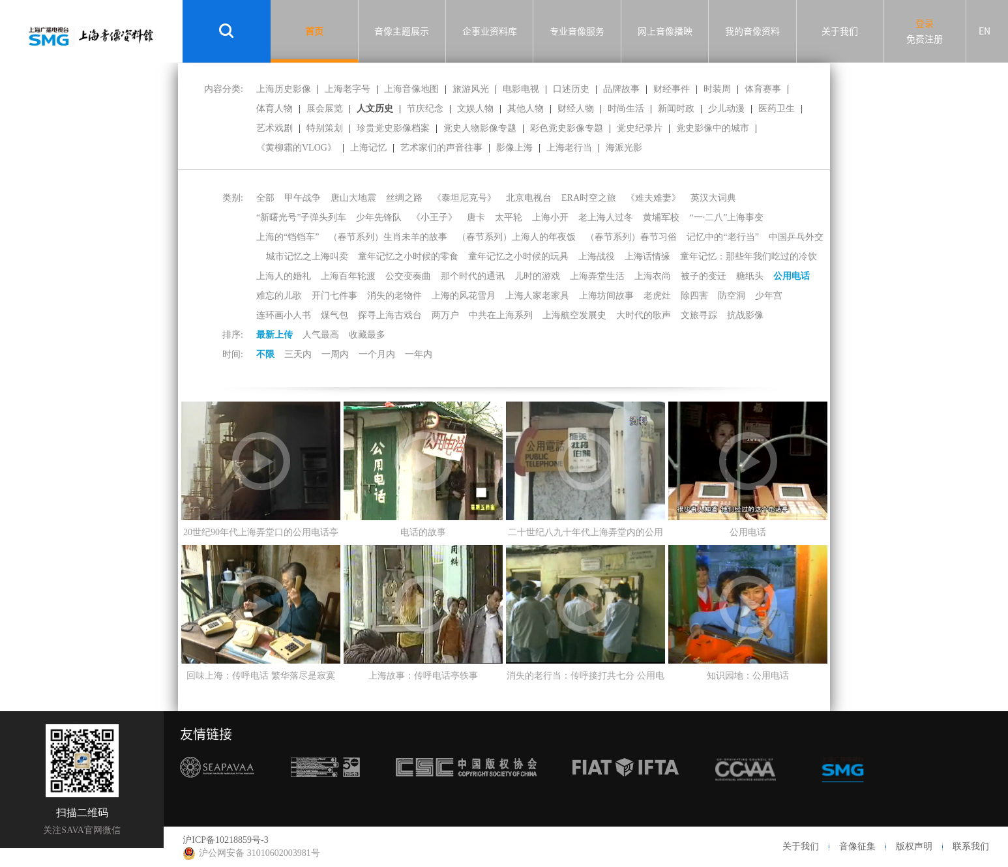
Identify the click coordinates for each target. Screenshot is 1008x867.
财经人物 (575, 108)
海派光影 (624, 148)
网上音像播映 (665, 31)
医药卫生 (776, 108)
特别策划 (324, 128)
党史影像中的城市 (712, 128)
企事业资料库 (489, 31)
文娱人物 (475, 108)
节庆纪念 (425, 108)
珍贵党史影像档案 (393, 128)
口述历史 (571, 89)
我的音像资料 (752, 31)
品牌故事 (621, 89)
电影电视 (521, 89)
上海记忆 (368, 148)
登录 (924, 23)
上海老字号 (347, 89)
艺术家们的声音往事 (441, 148)
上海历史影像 (283, 89)
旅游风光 (470, 89)
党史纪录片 (639, 128)
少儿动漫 (726, 108)
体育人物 (274, 108)
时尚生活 (626, 108)
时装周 (717, 89)
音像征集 (857, 846)
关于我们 (840, 31)
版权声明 (914, 846)
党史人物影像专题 (479, 128)
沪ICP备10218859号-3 (225, 840)
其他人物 (525, 108)
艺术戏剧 (274, 128)
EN (984, 31)
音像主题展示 (401, 31)
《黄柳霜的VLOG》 (296, 148)
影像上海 (514, 148)
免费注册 (924, 39)
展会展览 (324, 108)
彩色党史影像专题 (566, 128)
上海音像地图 (411, 89)
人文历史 (375, 108)
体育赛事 (763, 89)
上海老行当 (569, 148)
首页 (314, 31)
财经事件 (671, 89)
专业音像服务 (577, 31)
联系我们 (971, 846)
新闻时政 (676, 108)
